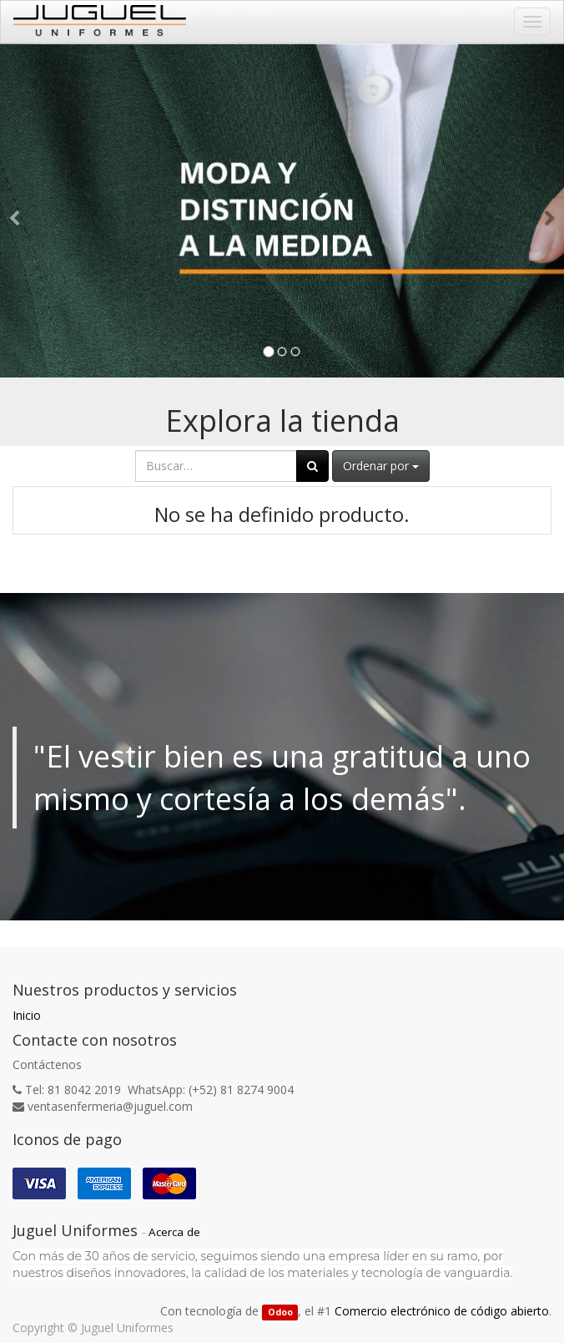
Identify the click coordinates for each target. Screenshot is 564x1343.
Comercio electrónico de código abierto (442, 1311)
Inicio (27, 1015)
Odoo (280, 1312)
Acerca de (174, 1231)
